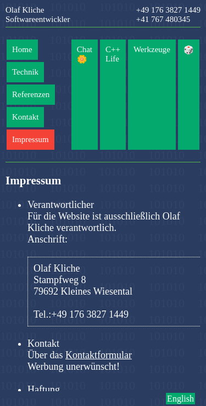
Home (22, 49)
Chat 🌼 (84, 54)
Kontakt (25, 116)
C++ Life (112, 54)
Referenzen (30, 94)
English (180, 398)
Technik (25, 71)
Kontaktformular (98, 354)
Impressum (30, 139)
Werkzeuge (151, 49)
